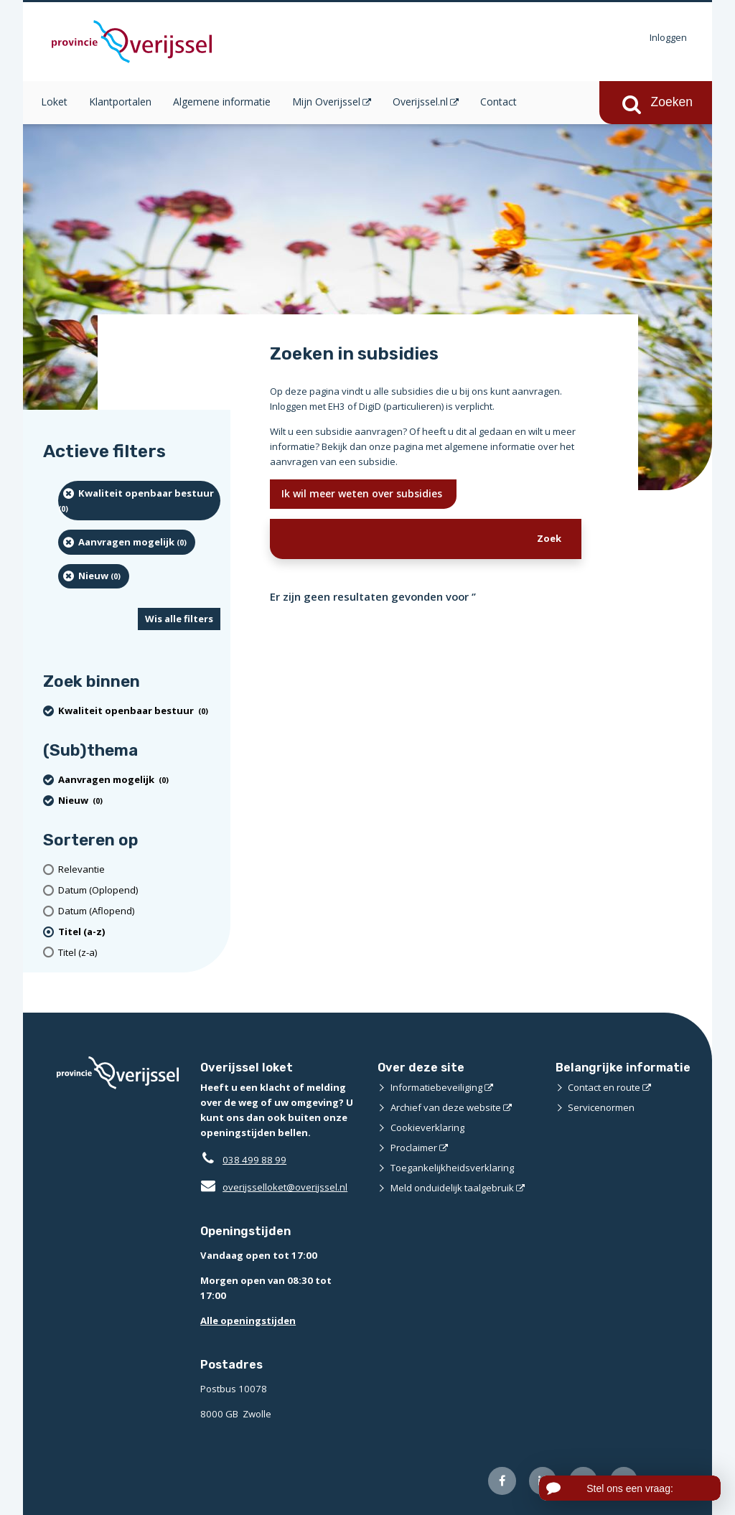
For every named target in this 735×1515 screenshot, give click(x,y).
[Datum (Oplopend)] (139, 890)
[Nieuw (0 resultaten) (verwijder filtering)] (93, 576)
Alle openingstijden (248, 1320)
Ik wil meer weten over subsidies (363, 493)
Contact (498, 101)
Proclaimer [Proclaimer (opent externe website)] (413, 1147)
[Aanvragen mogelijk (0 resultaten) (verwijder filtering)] (126, 542)
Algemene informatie (222, 101)
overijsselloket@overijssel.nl (273, 1187)
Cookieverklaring (427, 1127)
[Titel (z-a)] (139, 952)
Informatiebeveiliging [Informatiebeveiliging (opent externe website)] (436, 1087)
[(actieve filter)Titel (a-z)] (139, 931)
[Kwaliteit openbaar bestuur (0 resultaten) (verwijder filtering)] (139, 500)
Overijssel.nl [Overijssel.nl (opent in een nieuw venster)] (420, 101)
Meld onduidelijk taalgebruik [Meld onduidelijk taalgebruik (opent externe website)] (452, 1187)
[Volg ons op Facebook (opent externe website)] (502, 1481)
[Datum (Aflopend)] (139, 911)
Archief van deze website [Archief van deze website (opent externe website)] (445, 1107)
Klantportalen (120, 101)
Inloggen (668, 37)
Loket (54, 101)
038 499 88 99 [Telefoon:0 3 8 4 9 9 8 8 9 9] (254, 1159)
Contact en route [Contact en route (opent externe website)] (604, 1087)
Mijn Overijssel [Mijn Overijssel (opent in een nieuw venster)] (326, 101)
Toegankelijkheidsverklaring (452, 1167)
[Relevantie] (139, 869)
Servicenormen (601, 1107)
